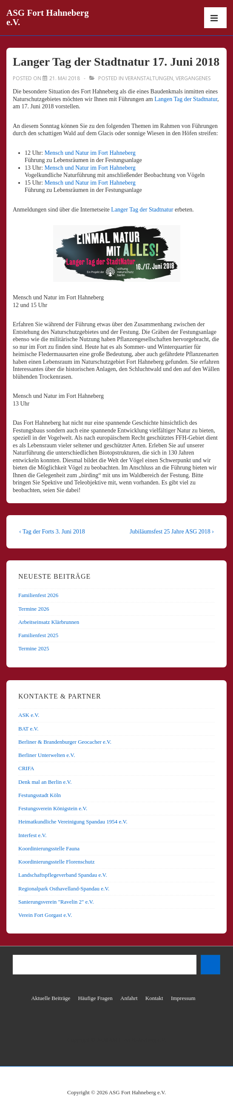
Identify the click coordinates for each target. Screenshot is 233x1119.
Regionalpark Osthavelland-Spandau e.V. (63, 888)
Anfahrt (128, 998)
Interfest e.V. (32, 835)
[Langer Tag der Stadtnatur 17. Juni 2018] (64, 78)
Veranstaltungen (149, 78)
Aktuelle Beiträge (50, 998)
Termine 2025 (33, 648)
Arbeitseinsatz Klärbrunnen (48, 622)
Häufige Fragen (95, 998)
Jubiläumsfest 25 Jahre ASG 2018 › (172, 531)
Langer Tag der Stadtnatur (142, 209)
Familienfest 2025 (38, 635)
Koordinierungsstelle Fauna (49, 848)
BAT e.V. (28, 728)
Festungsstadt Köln (39, 795)
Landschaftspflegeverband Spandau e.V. (62, 875)
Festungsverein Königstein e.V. (52, 808)
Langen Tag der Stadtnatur (185, 99)
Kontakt (154, 998)
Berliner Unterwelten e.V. (46, 755)
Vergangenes (193, 78)
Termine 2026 (33, 609)
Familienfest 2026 (38, 595)
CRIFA (26, 768)
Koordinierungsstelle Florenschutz (56, 861)
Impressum (183, 998)
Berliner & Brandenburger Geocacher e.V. (64, 742)
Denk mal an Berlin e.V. (44, 782)
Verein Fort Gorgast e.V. (45, 915)
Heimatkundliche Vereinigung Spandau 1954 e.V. (73, 821)
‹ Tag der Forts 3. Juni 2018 (52, 531)
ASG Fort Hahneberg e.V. (47, 17)
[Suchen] (210, 964)
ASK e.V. (28, 715)
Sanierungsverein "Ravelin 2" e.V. (56, 902)
